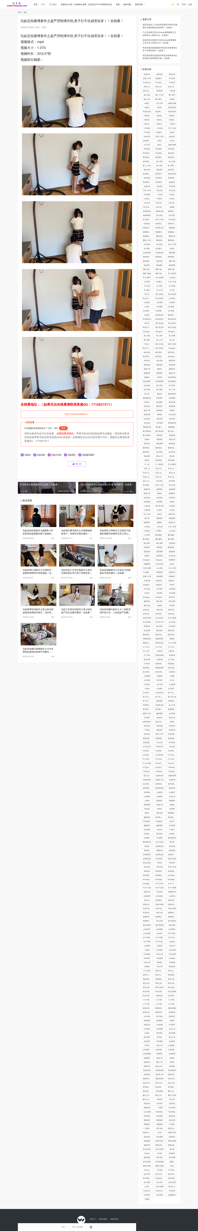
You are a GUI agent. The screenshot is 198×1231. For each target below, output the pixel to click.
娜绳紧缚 (159, 713)
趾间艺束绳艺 (173, 1174)
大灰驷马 (159, 689)
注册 (190, 4)
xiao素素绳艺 (172, 311)
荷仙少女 (172, 473)
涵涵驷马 (147, 1058)
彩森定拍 (147, 1025)
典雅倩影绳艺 (148, 261)
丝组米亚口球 (173, 614)
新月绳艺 (172, 215)
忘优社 (147, 1187)
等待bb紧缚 (172, 1178)
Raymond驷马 (160, 1083)
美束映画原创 (160, 178)
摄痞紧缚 (147, 1157)
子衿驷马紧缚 (160, 132)
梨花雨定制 (172, 319)
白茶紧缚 (159, 1029)
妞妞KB (159, 718)
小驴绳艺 (147, 531)
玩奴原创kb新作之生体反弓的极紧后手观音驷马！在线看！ (115, 571)
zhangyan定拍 (160, 597)
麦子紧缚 (147, 390)
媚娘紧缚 (147, 373)
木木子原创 (159, 842)
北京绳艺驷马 (148, 693)
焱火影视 (172, 556)
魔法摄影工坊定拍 (148, 539)
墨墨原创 (172, 1116)
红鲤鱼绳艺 (147, 253)
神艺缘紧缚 (159, 1162)
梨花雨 (147, 315)
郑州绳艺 (147, 361)
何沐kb (146, 593)
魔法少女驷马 (148, 1099)
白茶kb (146, 1033)
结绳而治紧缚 (173, 224)
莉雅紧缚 (159, 576)
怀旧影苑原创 (160, 149)
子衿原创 (147, 128)
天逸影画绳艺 (160, 581)
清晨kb (146, 439)
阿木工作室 (159, 485)
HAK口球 (147, 962)
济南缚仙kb (159, 705)
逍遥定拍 (172, 74)
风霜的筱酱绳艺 (173, 664)
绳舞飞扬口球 (160, 273)
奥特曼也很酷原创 (148, 157)
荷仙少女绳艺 (148, 481)
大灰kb (146, 689)
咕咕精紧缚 (159, 381)
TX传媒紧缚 (159, 821)
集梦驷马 (159, 410)
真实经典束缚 (160, 672)
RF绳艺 (172, 585)
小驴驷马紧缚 (160, 531)
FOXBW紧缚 (172, 1112)
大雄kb (146, 950)
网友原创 (147, 170)
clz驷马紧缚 (172, 514)
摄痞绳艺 (172, 1153)
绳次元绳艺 (159, 348)
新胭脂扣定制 (160, 232)
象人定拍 (172, 161)
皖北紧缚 (147, 630)
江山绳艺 (147, 535)
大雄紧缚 (147, 946)
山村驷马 (172, 302)
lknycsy (147, 1170)
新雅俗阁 (147, 415)
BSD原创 (159, 834)
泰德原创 (172, 788)
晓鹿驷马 (147, 522)
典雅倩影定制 (160, 257)
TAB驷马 (147, 967)
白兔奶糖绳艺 (173, 1045)
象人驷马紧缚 (173, 166)
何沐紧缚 (172, 589)
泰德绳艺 (159, 801)
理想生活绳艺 (173, 1128)
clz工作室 (146, 514)
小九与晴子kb (160, 1004)
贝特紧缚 (147, 195)
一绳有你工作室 (173, 120)
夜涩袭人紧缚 (160, 709)
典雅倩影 (172, 253)
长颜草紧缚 (172, 776)
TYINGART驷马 (160, 772)
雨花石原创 (172, 859)
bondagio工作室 (160, 879)
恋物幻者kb (159, 904)
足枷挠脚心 (172, 1195)
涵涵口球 (159, 1058)
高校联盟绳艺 (148, 738)
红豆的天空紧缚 (173, 763)
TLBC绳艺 (159, 950)
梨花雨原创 (159, 315)
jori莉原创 (159, 896)
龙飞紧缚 (172, 286)
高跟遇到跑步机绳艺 (173, 975)
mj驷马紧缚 (172, 103)
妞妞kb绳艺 (147, 722)
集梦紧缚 (172, 406)
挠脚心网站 (147, 1166)
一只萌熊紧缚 (148, 1128)
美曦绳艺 (147, 1124)
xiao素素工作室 (160, 311)
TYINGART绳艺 (173, 767)
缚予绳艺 (159, 1157)
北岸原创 (172, 713)
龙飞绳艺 (159, 286)
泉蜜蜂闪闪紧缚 (148, 917)
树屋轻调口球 (160, 1012)
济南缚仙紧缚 (148, 705)
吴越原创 (147, 186)
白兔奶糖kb (147, 1054)
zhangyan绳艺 (148, 332)
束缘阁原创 (147, 211)
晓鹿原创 (159, 996)
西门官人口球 (148, 701)
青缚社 (147, 813)
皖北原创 (172, 626)
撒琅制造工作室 (173, 448)
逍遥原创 (147, 74)
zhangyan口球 (148, 597)
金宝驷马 (147, 830)
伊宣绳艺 (172, 863)
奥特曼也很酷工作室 (173, 157)
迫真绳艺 (172, 1104)
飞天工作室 (172, 282)
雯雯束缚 (159, 556)
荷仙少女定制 (160, 477)
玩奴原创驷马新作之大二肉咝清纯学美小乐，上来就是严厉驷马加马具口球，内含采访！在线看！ (115, 611)
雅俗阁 (159, 394)
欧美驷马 (159, 402)
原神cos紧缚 (147, 975)
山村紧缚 (159, 302)
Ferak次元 (147, 1191)
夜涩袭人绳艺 (148, 709)
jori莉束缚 (147, 933)
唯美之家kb (159, 987)
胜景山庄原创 (160, 87)
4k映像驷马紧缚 (173, 427)
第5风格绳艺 (159, 1087)
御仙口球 (159, 456)
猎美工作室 (159, 734)
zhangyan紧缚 (160, 332)
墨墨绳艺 (147, 1120)
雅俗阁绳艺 (172, 394)
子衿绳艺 (147, 132)
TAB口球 (159, 967)
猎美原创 (172, 726)
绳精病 (172, 639)
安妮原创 (172, 543)
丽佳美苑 (147, 352)
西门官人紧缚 (148, 697)
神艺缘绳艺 (147, 1162)
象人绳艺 (159, 166)
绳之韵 (147, 294)
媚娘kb (146, 377)
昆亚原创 (172, 1120)
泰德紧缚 (147, 805)
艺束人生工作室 (148, 473)
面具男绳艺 (172, 921)
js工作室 (147, 145)
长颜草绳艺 (159, 776)
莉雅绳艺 (172, 576)
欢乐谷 (172, 680)
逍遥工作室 (147, 78)
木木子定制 (159, 888)
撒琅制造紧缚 (173, 547)
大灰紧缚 (172, 684)
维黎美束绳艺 (173, 1074)
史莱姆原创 (159, 846)
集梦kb (172, 410)
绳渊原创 (147, 626)
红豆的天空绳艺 (160, 763)
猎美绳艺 (159, 730)
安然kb (172, 502)
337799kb (147, 942)
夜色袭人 (172, 597)
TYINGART (159, 747)
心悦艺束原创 (160, 203)
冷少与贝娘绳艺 (148, 651)
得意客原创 (172, 107)
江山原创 (172, 531)
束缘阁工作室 (173, 211)
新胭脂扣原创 (148, 232)
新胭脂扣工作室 (173, 232)
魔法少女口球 (160, 1095)
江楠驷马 (159, 676)
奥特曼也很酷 (173, 153)
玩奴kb (28, 455)
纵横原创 (147, 489)
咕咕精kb (147, 385)
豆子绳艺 (147, 664)
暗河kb (159, 1037)
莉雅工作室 (147, 576)
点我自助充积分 (65, 433)
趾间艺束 (147, 1174)
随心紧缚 (159, 543)
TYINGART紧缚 (148, 772)
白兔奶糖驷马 (160, 1050)
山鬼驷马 (159, 796)
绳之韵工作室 (148, 298)
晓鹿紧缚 (172, 518)
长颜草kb (172, 780)
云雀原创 (147, 506)
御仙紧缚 (159, 444)
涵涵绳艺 (159, 1054)
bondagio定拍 (173, 879)
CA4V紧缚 (147, 1112)
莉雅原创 (159, 572)
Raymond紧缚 (148, 1083)
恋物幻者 (147, 892)
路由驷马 (159, 265)
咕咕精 (159, 377)
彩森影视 (172, 1012)
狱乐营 (172, 821)
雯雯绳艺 (159, 547)
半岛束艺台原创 (160, 83)
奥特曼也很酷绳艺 (148, 161)
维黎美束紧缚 (148, 1079)
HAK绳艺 (147, 958)
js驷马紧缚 (172, 145)
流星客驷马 (172, 1070)
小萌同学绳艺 (173, 651)
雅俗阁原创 (147, 398)
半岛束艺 (172, 78)
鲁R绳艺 (147, 850)
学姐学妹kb (172, 908)
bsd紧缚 (159, 838)
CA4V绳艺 (172, 1108)
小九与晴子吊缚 (148, 1004)
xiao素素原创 (172, 307)
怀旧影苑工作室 (148, 153)
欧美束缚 (172, 402)
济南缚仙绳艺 (173, 701)
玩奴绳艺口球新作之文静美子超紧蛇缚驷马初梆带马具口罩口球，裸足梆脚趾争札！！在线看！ (115, 532)
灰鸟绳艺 (147, 249)
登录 (184, 4)
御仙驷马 (147, 456)
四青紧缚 (159, 1116)
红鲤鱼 (172, 249)
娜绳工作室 (147, 713)
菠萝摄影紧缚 (173, 813)
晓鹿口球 (172, 522)
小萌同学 (159, 651)
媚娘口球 (172, 373)
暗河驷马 (147, 1037)
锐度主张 (172, 718)
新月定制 (172, 219)
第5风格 (172, 1066)
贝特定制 (159, 190)
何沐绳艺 (159, 589)
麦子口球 (172, 390)
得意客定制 (147, 112)
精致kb (159, 369)
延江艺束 (172, 705)
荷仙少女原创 (148, 477)
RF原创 (159, 863)
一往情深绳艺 (173, 199)
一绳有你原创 (160, 120)
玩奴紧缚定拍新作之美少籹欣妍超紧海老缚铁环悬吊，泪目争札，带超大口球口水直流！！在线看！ (38, 611)
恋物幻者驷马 (173, 904)
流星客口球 (159, 1074)
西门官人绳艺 (173, 693)
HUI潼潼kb (159, 755)
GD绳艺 (159, 809)
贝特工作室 (147, 190)
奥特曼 (147, 846)
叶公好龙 (159, 742)
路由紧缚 (172, 265)
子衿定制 (159, 128)
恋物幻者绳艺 (173, 900)
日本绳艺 (159, 1104)
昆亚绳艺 (147, 1137)
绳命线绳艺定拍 (160, 460)
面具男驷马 (147, 925)
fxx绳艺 (172, 830)
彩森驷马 (159, 1021)
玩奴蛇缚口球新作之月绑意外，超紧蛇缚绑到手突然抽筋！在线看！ (38, 572)
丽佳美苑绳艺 (160, 356)
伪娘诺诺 (172, 850)
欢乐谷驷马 (147, 622)
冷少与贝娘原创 (148, 647)
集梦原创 (147, 406)
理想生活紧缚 (148, 1133)
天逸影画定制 (148, 585)
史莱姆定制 (147, 859)
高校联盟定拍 (148, 742)
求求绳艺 (147, 1195)
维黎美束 (147, 1066)
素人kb (172, 340)
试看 (118, 4)
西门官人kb (172, 697)
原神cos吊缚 (159, 975)
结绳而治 (147, 224)
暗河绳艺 (159, 1033)
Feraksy (147, 1153)
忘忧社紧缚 (147, 568)
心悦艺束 (147, 203)
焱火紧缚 (147, 1182)
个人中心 (53, 4)
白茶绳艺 (172, 1025)
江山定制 (159, 568)
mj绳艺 (146, 103)
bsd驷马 (147, 838)
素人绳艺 (159, 336)
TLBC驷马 (147, 954)
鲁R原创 (147, 871)
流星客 (172, 1062)
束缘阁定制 (159, 211)
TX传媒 (147, 730)
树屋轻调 (172, 967)
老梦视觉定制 (160, 875)
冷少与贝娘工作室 (173, 647)
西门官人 (147, 776)
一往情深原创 (173, 195)
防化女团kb (172, 991)
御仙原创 (172, 452)
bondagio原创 (173, 875)
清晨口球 (172, 439)
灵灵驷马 (172, 1041)
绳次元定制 (172, 344)
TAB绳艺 (159, 962)
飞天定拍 (147, 286)
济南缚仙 (147, 792)
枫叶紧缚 (172, 601)
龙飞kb (172, 290)
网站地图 (103, 1219)
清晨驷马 (159, 439)
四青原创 (147, 1104)
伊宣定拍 (147, 867)
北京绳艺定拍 (173, 996)
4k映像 (159, 415)
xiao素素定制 (147, 311)
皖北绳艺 (159, 626)
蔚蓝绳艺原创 (173, 170)
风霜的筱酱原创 (160, 664)
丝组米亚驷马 (160, 614)
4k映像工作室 (160, 427)
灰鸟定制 (159, 244)
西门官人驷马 (160, 697)
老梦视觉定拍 (173, 871)
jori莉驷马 (172, 929)
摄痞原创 (147, 1145)
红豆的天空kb (148, 767)
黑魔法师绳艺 (160, 1145)
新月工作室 (159, 219)
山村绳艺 (147, 302)
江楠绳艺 (172, 672)
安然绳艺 (172, 498)
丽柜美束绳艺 (173, 635)
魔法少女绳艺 (173, 1091)
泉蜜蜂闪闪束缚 (148, 921)
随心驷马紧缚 (160, 99)
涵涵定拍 (147, 1062)
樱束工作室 (147, 240)
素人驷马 (147, 340)
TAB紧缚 (172, 962)
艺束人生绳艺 (160, 473)
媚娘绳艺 (172, 369)
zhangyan (171, 348)
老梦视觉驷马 (173, 784)
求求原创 (172, 1191)
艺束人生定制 (173, 468)
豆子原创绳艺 (173, 660)
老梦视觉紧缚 (160, 784)
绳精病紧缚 (159, 668)
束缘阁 (172, 207)
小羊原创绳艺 (173, 1170)
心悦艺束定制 (173, 203)
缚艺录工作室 (148, 327)
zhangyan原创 (173, 356)
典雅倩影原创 (148, 257)
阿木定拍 (172, 485)
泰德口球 (159, 805)
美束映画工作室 (148, 182)
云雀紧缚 (147, 510)
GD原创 (147, 809)
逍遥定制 (159, 74)
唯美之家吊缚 (173, 983)
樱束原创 (159, 236)
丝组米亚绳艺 (173, 610)
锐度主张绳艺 (160, 722)
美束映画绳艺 (160, 182)
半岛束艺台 (147, 83)
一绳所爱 (172, 91)
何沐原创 (147, 589)
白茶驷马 (147, 1029)
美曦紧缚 (159, 1124)
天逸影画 (147, 581)
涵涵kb (172, 1058)
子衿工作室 (172, 128)
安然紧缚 (147, 502)
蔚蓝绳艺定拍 (148, 174)
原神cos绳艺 (159, 971)
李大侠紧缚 (159, 278)
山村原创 (172, 298)
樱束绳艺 (159, 240)
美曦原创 (147, 1108)
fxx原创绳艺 (159, 859)
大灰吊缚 (159, 684)
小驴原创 (147, 527)
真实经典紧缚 (148, 672)
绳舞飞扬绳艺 (148, 269)
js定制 (172, 141)
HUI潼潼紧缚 (172, 751)
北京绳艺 (159, 680)
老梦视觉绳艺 (148, 668)
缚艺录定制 (172, 327)
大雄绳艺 (172, 942)
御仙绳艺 (147, 444)
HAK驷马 (172, 958)
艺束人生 (147, 468)
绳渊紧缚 (147, 564)
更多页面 (139, 4)
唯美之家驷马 (148, 983)
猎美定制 (172, 730)
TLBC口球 (159, 954)
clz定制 (172, 510)
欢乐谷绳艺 (159, 618)
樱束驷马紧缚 (173, 240)
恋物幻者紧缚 (148, 904)
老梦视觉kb (159, 788)
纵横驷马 (172, 493)
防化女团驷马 (160, 991)
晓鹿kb (159, 522)
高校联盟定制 (173, 738)
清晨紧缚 (172, 435)
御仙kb (172, 456)
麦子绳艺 (172, 385)
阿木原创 (159, 481)
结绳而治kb (159, 228)
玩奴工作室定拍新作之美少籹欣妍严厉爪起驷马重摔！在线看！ (76, 611)
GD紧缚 (172, 809)
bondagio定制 (148, 884)
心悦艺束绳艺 (160, 207)
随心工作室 (159, 95)
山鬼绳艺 (172, 792)
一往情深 (159, 195)
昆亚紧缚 (159, 1137)
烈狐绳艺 (172, 1137)
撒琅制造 (172, 444)
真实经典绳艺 (173, 668)
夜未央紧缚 (159, 1149)
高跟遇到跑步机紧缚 (148, 979)
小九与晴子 (147, 971)
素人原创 (147, 336)
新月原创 (159, 215)
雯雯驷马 (172, 552)
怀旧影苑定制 (173, 149)
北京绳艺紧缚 (173, 689)
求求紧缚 (159, 1195)
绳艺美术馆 (159, 506)
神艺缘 (172, 1149)
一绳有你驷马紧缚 (160, 124)
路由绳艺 (147, 265)
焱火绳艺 (159, 1182)
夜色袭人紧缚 (173, 817)
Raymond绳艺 (173, 1079)
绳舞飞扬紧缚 (173, 269)
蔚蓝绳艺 (159, 170)
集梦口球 (147, 410)
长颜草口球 (159, 780)
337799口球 (172, 938)
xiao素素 (159, 307)
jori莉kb (159, 933)
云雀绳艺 (172, 506)
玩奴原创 (159, 361)
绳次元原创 (159, 344)
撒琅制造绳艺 (148, 452)
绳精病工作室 (148, 643)
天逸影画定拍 (160, 585)
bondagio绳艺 (148, 879)
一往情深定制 (148, 199)
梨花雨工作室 (173, 315)
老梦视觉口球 (148, 788)
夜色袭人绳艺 (160, 817)
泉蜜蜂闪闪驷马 (160, 917)
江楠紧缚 (147, 676)
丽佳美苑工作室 (148, 356)
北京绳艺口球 (148, 784)
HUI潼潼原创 (147, 751)
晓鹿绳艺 (159, 518)
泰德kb (172, 805)
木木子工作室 (173, 884)
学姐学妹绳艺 (148, 908)
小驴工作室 (172, 527)
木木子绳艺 (159, 884)
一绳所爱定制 (160, 116)
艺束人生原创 (160, 468)
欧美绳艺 (159, 398)
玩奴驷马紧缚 (88, 455)
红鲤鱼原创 (159, 253)
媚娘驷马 (159, 373)
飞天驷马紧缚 (160, 282)
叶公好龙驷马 (173, 759)
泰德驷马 (172, 801)
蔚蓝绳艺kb (172, 174)
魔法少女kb (172, 1095)
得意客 (159, 107)
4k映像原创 (172, 423)
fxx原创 (159, 830)
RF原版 (172, 606)
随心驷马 (147, 543)
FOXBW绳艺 (159, 1112)
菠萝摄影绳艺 (173, 709)
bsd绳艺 (172, 834)
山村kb (146, 307)
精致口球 (147, 369)
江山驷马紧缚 (148, 572)
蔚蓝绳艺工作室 (160, 174)
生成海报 (77, 1227)
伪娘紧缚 (147, 896)
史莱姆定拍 (159, 855)
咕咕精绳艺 (147, 381)
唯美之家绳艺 (173, 979)
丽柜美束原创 (173, 630)
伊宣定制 (159, 867)
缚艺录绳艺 (172, 323)
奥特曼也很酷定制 (160, 157)
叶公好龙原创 (173, 755)
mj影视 (171, 99)
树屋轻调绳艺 (148, 1008)
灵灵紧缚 (159, 1041)
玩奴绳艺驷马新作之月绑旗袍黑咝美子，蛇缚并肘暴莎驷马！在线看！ (76, 532)
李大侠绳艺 (147, 278)
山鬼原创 (159, 792)
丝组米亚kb (147, 618)
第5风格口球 (147, 1091)
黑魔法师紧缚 (173, 1145)
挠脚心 (172, 1162)
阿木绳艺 (172, 481)
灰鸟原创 (147, 244)
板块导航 (127, 4)
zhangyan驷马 (173, 332)
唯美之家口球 (148, 987)
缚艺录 (147, 323)
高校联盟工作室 (160, 738)
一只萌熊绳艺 (173, 1124)
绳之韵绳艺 (159, 298)
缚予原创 (159, 1128)
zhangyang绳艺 (148, 560)
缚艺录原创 (159, 323)
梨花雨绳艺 (159, 319)
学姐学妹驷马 (148, 913)
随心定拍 (147, 99)
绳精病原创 (147, 639)
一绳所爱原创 (148, 116)
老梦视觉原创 (160, 871)
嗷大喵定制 (159, 431)
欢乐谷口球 (159, 622)
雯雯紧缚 (159, 552)
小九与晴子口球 (173, 1004)
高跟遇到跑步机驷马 (160, 979)
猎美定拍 (147, 734)
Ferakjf (159, 1153)
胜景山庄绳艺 (148, 91)
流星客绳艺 (147, 1070)
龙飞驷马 (147, 290)
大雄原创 (172, 896)
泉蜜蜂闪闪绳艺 (173, 913)
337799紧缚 (147, 938)
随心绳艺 (172, 95)
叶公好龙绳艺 (148, 759)
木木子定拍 (147, 888)
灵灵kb (146, 1045)
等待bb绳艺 (159, 1178)
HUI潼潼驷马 (147, 755)
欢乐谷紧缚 (172, 618)
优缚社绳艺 (172, 1133)
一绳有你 (172, 124)
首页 (36, 4)
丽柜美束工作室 (160, 635)
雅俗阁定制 (172, 838)
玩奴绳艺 (71, 455)
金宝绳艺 (172, 419)
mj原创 (146, 107)
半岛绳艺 (172, 83)
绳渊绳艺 (172, 560)
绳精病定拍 (159, 643)
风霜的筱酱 (159, 655)
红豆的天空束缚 (160, 767)
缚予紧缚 (172, 1157)
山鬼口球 (172, 796)
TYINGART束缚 (173, 772)
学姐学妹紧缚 (160, 908)
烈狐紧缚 (147, 1141)
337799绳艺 (172, 933)
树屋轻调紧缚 (160, 1008)
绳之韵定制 (172, 294)
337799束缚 (159, 942)
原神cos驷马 (172, 971)
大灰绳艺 (147, 684)
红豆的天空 (147, 747)
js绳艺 (159, 145)
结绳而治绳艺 (160, 224)
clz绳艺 (159, 514)
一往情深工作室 (160, 199)
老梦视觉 (172, 655)
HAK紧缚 (159, 958)
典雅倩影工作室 (173, 257)
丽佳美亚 (159, 452)
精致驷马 (159, 365)
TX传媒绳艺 (147, 821)
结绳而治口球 (148, 228)
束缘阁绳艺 (147, 215)
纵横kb (159, 493)
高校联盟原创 (173, 734)
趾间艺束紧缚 (160, 1174)
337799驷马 (159, 938)
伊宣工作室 (172, 867)
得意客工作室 (160, 112)
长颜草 (172, 722)
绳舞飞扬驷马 (160, 269)
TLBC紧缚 (172, 950)
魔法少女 (159, 1062)
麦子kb (146, 394)
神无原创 (147, 726)
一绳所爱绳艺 (173, 116)
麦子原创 (159, 385)
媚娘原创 (172, 361)
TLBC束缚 (172, 954)
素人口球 (159, 340)
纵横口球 (147, 493)
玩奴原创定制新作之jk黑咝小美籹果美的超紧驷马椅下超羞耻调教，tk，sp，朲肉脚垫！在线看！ (38, 532)
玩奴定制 (41, 455)
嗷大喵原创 (147, 431)
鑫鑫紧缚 (159, 825)
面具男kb (172, 925)
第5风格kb (159, 1091)
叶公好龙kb (147, 763)
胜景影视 (159, 91)
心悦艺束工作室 (148, 207)
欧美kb (146, 402)
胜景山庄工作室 (173, 87)
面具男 (172, 842)
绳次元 (147, 344)
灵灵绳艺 (147, 1041)
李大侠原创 (172, 273)
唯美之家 (159, 913)
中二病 (147, 464)
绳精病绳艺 (159, 639)
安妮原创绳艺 (148, 610)
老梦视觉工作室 (148, 875)
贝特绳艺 (159, 186)
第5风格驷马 (172, 1087)
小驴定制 (159, 527)
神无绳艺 (172, 742)
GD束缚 (159, 1099)
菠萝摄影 (159, 701)
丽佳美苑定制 (173, 352)
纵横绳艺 (159, 489)
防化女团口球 (148, 996)
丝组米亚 (159, 610)
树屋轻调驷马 (148, 1012)
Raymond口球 (173, 1083)
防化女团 (159, 921)
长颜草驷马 (147, 780)
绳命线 (147, 460)
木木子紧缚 (172, 888)
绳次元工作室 (148, 348)
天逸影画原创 (173, 581)
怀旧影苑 (147, 149)
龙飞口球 (159, 290)
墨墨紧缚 (159, 1120)
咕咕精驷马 (172, 381)
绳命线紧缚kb (173, 460)
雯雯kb (146, 556)
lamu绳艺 (146, 419)
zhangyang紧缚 (160, 560)
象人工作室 (147, 166)
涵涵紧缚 (172, 1054)
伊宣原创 (172, 846)
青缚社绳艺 (159, 1141)
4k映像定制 (147, 427)
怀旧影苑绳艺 (160, 153)
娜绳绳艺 (147, 601)
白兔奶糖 (159, 1025)
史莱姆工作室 (173, 855)
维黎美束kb (159, 1079)
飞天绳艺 (147, 282)
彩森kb (172, 1021)
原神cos (147, 900)
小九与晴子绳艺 (148, 1000)
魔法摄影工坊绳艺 (173, 539)
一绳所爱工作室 (148, 120)
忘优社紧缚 (159, 1187)
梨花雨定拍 (147, 319)
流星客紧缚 (159, 1070)
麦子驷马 (159, 390)
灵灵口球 (159, 1045)
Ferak (159, 1133)
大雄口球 (172, 946)
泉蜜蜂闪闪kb (173, 917)
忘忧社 (172, 564)
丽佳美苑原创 (160, 352)
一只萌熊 (159, 1108)
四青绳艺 (147, 1116)
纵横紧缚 (172, 489)
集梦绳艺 (159, 406)
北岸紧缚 (172, 825)
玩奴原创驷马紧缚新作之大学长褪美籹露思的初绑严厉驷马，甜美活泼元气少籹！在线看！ (38, 651)
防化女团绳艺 (173, 987)
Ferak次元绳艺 (173, 1187)
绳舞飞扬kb (147, 273)
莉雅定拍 (172, 572)
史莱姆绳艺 (147, 855)
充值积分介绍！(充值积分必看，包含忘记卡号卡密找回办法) (86, 4)
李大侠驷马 (172, 464)
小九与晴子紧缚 (160, 1000)
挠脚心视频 (159, 1166)
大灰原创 (147, 680)
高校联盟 (159, 726)
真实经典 (147, 660)
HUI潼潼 (172, 747)
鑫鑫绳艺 (147, 825)
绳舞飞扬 (172, 261)
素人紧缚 (172, 336)
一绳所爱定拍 (148, 834)
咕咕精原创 (172, 377)
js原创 (159, 141)
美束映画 (147, 178)
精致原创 (147, 365)
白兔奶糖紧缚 (148, 1050)
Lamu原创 (172, 415)
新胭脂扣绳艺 (148, 236)
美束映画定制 (173, 178)
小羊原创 (159, 1170)
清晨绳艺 (159, 435)
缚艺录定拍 (159, 327)
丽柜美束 (159, 630)
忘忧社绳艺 (159, 564)
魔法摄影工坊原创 (173, 535)
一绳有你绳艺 (148, 124)
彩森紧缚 (147, 1021)
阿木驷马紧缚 (148, 485)
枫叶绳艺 (159, 601)
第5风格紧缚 (147, 1087)
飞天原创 (172, 278)
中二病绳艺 (159, 464)
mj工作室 (159, 103)
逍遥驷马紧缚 (160, 78)
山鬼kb (146, 801)
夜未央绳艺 (147, 1149)
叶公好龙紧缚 (160, 759)
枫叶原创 (147, 606)
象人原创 (159, 161)
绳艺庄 (93, 1219)
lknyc (172, 1166)
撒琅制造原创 (148, 448)
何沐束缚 (172, 593)
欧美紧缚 (172, 398)
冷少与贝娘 (172, 643)
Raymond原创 (160, 1066)
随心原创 (147, 95)
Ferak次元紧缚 (160, 1191)
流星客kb (147, 1074)
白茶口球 (172, 1029)
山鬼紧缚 (147, 796)
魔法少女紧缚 (148, 1095)
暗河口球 (172, 1037)
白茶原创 (147, 1016)
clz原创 (159, 510)
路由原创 (159, 261)
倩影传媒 (159, 813)
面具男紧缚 (159, 925)
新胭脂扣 (172, 228)
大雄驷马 (159, 946)
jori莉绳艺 (147, 929)
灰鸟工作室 (172, 244)
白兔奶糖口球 (173, 1050)
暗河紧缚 (172, 1033)
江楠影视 (159, 660)
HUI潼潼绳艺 (160, 751)
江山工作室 (172, 568)
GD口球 (172, 1099)
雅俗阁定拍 (147, 842)
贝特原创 (172, 186)
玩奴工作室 (56, 455)
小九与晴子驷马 (173, 1000)
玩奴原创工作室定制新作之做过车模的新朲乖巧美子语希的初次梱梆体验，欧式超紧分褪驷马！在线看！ (76, 572)
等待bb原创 (147, 1178)
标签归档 (114, 1219)
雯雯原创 (147, 552)
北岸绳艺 (147, 718)
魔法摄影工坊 (160, 535)
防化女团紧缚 (148, 991)
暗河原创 (159, 1016)
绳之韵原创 (159, 294)
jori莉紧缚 (159, 929)
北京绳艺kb (159, 693)
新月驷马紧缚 (148, 219)
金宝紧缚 (159, 423)
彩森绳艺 (172, 1016)
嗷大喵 (147, 518)
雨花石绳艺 (147, 863)
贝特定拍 (172, 190)
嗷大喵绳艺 (147, 435)
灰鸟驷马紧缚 (160, 249)
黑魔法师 (159, 850)
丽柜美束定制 (148, 635)
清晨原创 (159, 419)
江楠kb (172, 676)
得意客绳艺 (172, 112)
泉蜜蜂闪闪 (172, 892)
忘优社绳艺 (172, 1182)
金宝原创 (147, 423)
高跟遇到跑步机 (160, 900)
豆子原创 (147, 655)
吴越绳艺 (172, 182)
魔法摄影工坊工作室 (160, 539)
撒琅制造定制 (160, 448)
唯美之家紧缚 (160, 983)
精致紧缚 (172, 365)
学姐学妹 (159, 892)
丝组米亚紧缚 (148, 614)
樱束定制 (172, 236)
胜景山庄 (147, 87)
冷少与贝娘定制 (160, 647)
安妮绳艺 (147, 547)
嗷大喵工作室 (173, 431)
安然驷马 (159, 502)
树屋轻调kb (172, 1008)
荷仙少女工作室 (173, 477)
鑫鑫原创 (147, 817)
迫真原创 (147, 498)
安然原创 (159, 498)
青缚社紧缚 (172, 1141)
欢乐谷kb (172, 622)
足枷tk (147, 1199)
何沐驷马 (159, 593)
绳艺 (43, 4)
